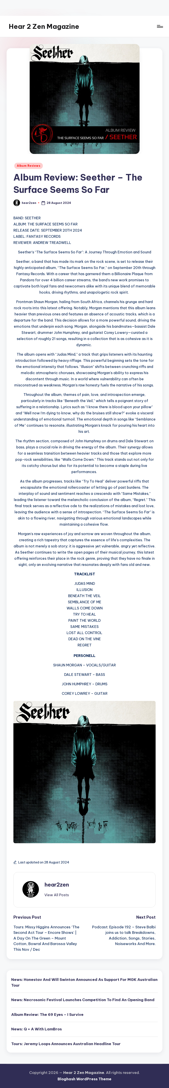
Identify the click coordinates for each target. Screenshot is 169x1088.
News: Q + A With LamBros (36, 1029)
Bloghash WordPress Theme (84, 1079)
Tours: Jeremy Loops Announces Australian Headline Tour (66, 1043)
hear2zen (56, 884)
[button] (56, 895)
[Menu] (159, 26)
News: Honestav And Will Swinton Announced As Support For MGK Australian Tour (84, 982)
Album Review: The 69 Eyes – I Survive (47, 1014)
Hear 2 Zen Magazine (44, 26)
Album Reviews (28, 165)
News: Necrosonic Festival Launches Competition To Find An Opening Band (82, 999)
